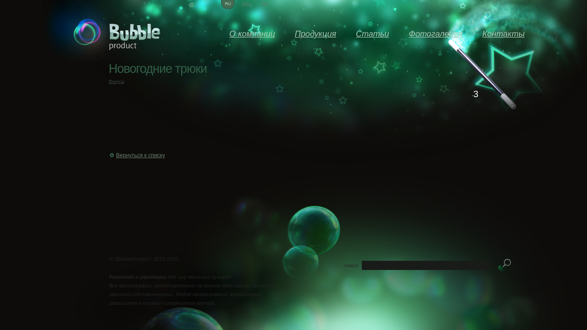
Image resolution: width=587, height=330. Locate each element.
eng (246, 3)
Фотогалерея (435, 33)
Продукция (315, 33)
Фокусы (116, 81)
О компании (252, 33)
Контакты (503, 33)
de (265, 3)
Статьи (372, 33)
